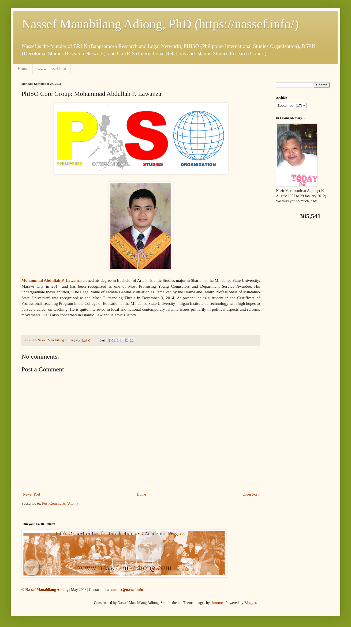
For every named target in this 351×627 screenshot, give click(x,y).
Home (23, 68)
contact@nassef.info (127, 590)
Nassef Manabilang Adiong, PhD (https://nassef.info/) (160, 24)
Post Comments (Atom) (60, 503)
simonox (217, 603)
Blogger (250, 603)
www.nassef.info (51, 68)
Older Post (251, 494)
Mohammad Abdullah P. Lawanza (51, 280)
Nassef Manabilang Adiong (46, 590)
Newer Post (31, 494)
